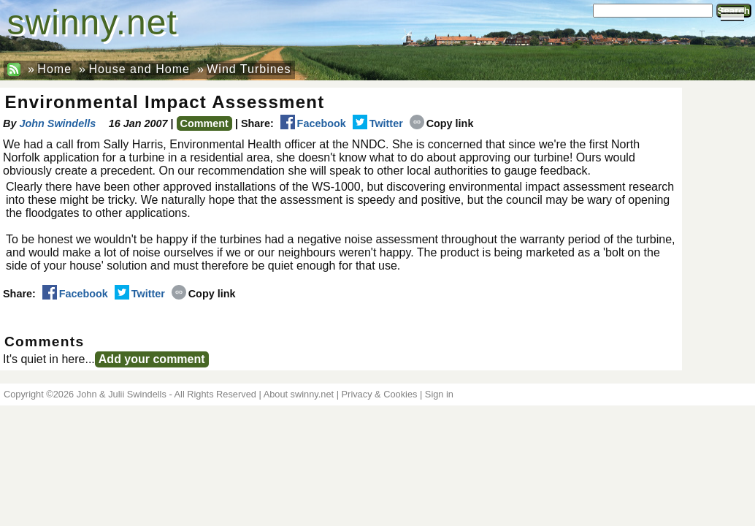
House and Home (139, 69)
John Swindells (57, 123)
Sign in (439, 394)
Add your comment (152, 359)
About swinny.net (299, 394)
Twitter (378, 123)
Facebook (313, 123)
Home (54, 69)
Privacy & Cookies (380, 394)
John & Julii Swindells (121, 394)
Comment (204, 123)
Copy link (442, 123)
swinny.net (92, 22)
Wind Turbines (249, 69)
